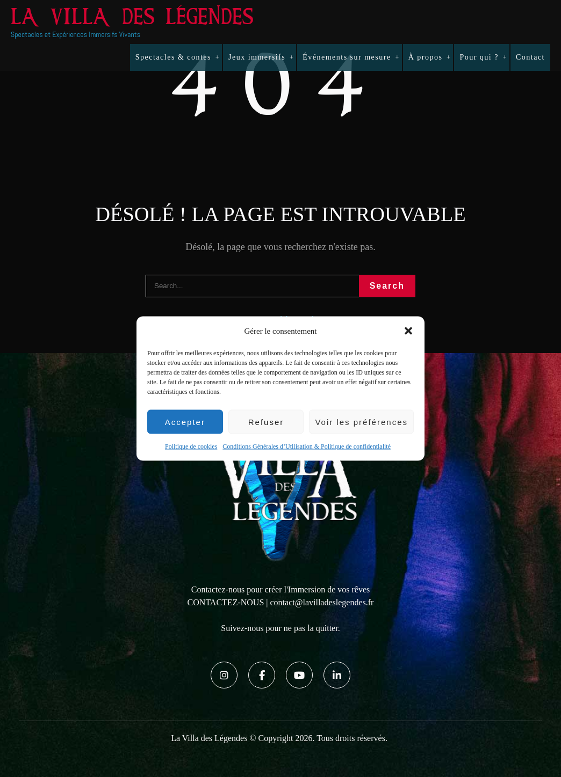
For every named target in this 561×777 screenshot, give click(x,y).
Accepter (185, 421)
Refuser (266, 421)
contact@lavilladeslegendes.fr (322, 602)
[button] (408, 331)
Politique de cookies (191, 446)
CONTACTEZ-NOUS (226, 602)
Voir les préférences (361, 421)
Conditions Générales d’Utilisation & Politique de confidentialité (306, 446)
